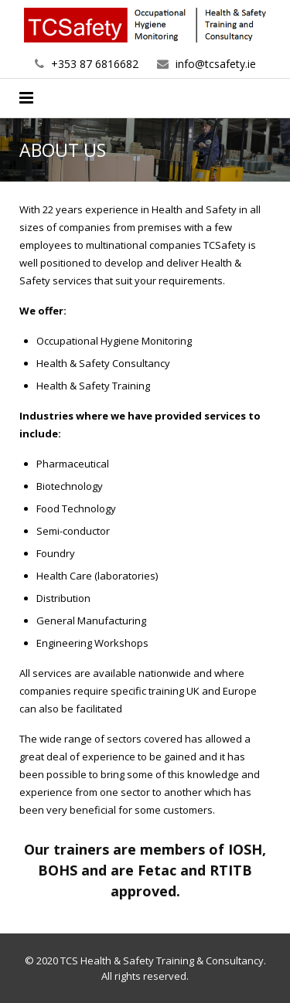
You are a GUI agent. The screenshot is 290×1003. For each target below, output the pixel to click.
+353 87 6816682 (94, 63)
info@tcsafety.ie (216, 63)
